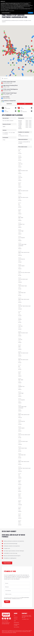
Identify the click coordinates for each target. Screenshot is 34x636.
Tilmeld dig (15, 618)
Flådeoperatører (16, 622)
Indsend (7, 601)
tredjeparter (16, 4)
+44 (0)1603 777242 (25, 619)
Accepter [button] (30, 12)
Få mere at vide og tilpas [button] (5, 12)
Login (15, 620)
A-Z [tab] (24, 103)
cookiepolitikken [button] (26, 3)
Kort (14, 615)
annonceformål (18, 6)
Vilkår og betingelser (5, 620)
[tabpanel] (17, 89)
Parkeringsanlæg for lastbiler (16, 625)
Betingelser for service (16, 598)
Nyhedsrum (16, 617)
